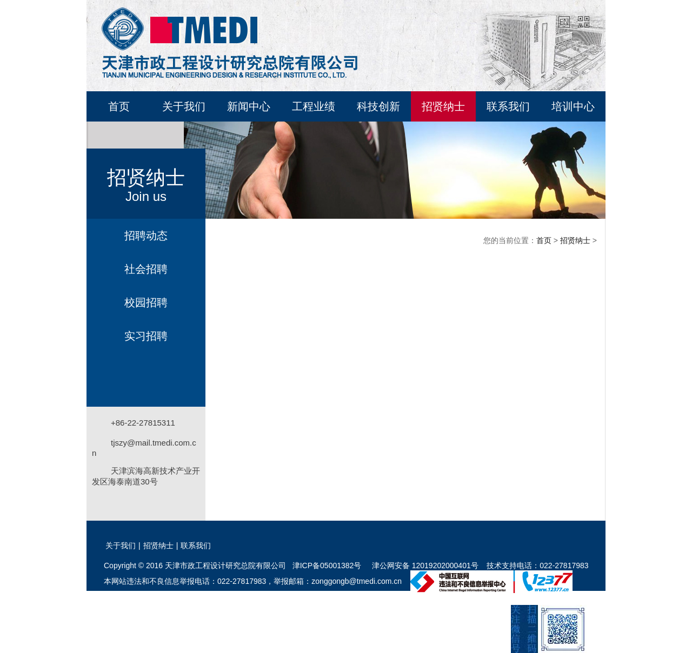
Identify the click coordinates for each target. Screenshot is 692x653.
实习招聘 (146, 336)
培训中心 (573, 106)
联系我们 (508, 106)
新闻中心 (248, 106)
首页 (119, 106)
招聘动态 (146, 235)
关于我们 (183, 106)
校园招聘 (146, 302)
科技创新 (378, 106)
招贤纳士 (443, 106)
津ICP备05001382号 (327, 565)
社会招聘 (146, 269)
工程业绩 (313, 106)
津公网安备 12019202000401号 (424, 565)
